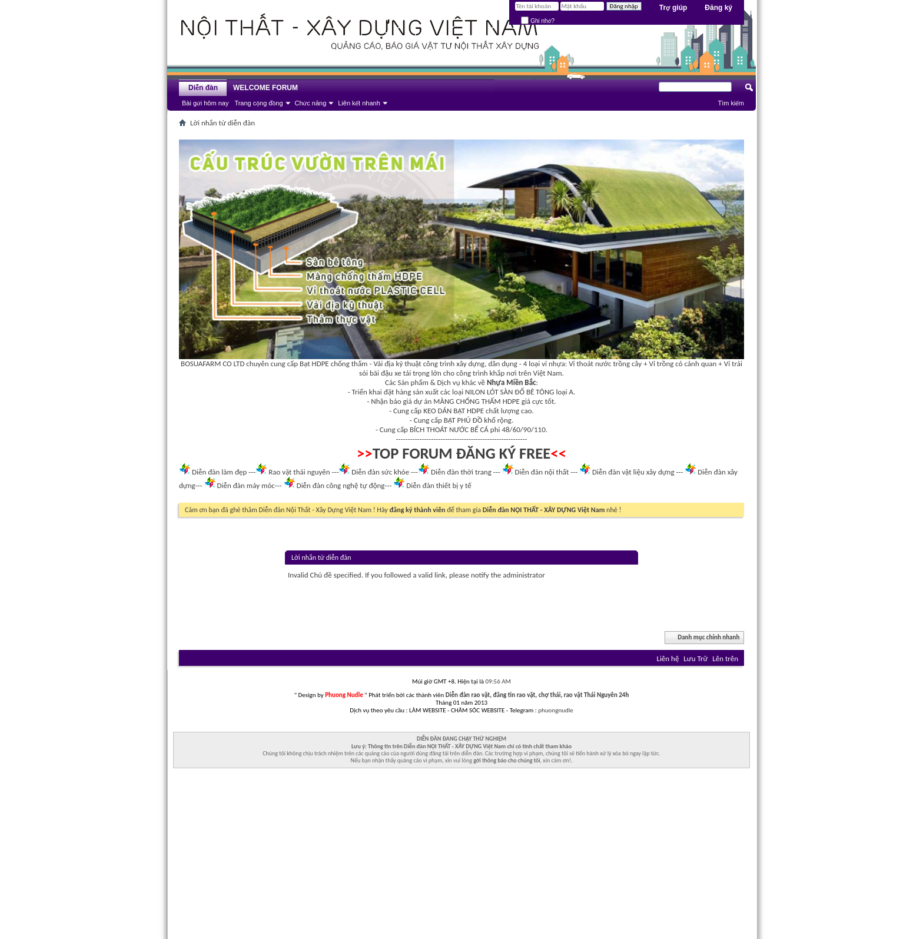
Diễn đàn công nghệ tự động (341, 485)
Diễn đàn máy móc (245, 485)
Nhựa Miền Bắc (511, 382)
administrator (524, 574)
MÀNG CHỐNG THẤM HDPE (476, 401)
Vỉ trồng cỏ (666, 363)
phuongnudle (555, 710)
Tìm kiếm (731, 103)
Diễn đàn (203, 88)
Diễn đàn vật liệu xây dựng (633, 471)
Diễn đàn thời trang (461, 471)
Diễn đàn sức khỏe (380, 471)
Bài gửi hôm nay (205, 103)
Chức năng (311, 103)
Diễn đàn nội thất (542, 471)
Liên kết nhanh (359, 103)
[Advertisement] (461, 856)
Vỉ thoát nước (590, 363)
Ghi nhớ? (538, 21)
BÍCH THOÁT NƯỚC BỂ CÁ (449, 429)
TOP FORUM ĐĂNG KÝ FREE (462, 453)
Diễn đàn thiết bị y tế (439, 485)
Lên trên (725, 658)
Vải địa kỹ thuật (397, 363)
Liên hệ (667, 658)
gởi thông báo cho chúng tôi (506, 760)
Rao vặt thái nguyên (299, 471)
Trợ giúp (673, 8)
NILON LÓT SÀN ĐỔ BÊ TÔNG (509, 391)
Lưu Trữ (695, 658)
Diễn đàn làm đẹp (219, 471)
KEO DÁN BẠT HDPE (453, 410)
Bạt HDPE (314, 363)
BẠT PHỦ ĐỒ (463, 420)
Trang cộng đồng (258, 103)
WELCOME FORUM (265, 88)
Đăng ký (718, 8)
